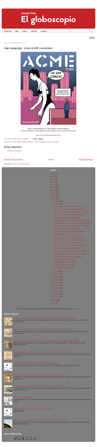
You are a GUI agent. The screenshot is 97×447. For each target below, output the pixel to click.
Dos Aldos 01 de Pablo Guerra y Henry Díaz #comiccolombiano (33, 409)
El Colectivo (7, 31)
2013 (54, 196)
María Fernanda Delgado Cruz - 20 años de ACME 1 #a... (72, 254)
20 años (13, 142)
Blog (16, 31)
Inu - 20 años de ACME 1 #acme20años (66, 229)
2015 (54, 190)
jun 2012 (57, 282)
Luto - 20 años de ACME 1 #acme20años (67, 248)
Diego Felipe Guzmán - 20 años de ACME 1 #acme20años (72, 226)
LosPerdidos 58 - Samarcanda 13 (64, 262)
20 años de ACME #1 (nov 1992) (64, 265)
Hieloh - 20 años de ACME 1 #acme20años (67, 237)
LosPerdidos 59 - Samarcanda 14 (64, 259)
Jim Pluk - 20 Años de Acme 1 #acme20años (68, 256)
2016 (54, 187)
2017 (54, 185)
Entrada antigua (86, 159)
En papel (43, 31)
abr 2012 (57, 288)
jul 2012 (57, 280)
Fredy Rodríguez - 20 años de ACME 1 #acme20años (71, 212)
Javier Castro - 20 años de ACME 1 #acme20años (70, 240)
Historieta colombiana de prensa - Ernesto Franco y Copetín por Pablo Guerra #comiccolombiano (44, 318)
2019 (54, 179)
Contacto (34, 31)
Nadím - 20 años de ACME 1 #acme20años (67, 243)
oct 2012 (57, 271)
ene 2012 (57, 296)
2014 (54, 193)
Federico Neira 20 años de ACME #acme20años (69, 231)
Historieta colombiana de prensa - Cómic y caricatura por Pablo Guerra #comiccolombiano (42, 352)
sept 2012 (57, 274)
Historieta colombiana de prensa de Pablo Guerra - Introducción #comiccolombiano (39, 386)
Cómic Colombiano (40, 142)
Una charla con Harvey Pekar (22, 397)
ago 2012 (57, 277)
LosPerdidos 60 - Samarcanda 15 (64, 234)
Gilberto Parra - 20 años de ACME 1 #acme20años (70, 206)
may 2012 (57, 285)
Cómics (24, 31)
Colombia (30, 142)
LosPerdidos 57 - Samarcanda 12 (64, 268)
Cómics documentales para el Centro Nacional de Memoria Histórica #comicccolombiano (41, 420)
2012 (54, 199)
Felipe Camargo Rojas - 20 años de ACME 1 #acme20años (73, 223)
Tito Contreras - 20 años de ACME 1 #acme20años (70, 251)
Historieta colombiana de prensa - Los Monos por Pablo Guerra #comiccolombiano (39, 375)
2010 (54, 303)
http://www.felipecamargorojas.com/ (48, 135)
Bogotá (24, 142)
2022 (54, 174)
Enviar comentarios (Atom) (21, 164)
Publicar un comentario (14, 151)
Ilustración (55, 142)
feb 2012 (57, 293)
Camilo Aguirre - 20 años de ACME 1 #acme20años (70, 245)
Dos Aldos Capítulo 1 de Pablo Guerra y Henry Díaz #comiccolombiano (36, 363)
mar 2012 (57, 291)
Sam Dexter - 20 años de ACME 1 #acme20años (69, 215)
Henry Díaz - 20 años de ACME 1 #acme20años (69, 209)
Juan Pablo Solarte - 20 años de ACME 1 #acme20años (71, 220)
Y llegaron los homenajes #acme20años (66, 217)
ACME (19, 142)
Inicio (51, 159)
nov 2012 (57, 204)
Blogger (77, 309)
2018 (54, 182)
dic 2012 (57, 201)
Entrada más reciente (13, 159)
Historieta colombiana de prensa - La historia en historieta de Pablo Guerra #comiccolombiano (43, 329)
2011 (54, 300)
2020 (54, 176)
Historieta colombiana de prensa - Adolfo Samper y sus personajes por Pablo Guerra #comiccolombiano (46, 341)
